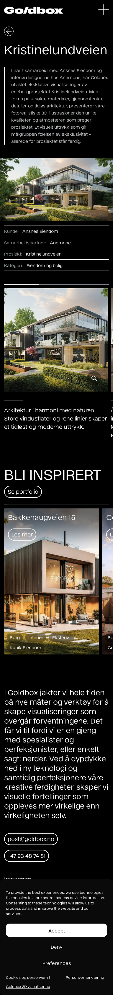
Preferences (56, 962)
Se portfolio (23, 491)
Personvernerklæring (85, 977)
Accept (56, 930)
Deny (56, 946)
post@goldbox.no (31, 838)
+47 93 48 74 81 (26, 855)
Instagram (18, 878)
